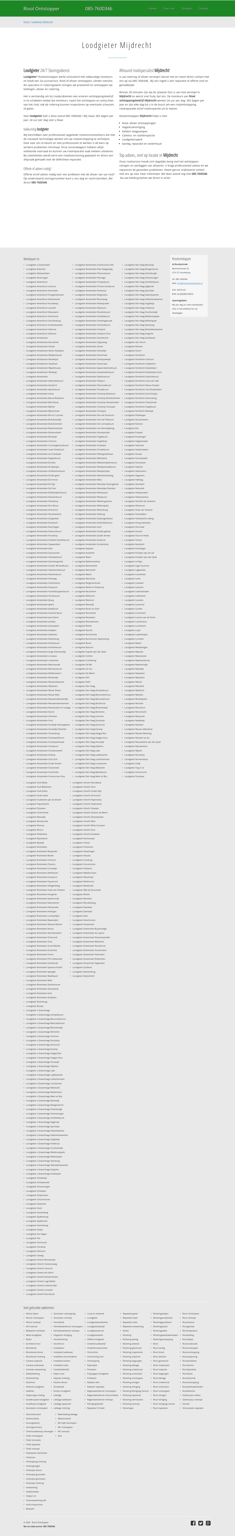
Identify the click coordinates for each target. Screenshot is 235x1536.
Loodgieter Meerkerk (134, 686)
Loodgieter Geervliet (134, 445)
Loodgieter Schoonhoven (38, 1199)
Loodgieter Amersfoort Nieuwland (42, 312)
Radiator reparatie (95, 1386)
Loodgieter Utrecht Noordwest (87, 782)
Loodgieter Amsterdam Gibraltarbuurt (44, 557)
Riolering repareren (132, 1395)
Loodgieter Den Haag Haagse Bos (90, 733)
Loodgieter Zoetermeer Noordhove (89, 945)
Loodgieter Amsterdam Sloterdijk (90, 350)
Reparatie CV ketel (95, 1408)
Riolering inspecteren (133, 1352)
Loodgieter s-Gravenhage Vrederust (43, 1143)
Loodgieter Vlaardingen (84, 851)
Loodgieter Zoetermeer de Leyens (88, 932)
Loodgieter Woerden (82, 898)
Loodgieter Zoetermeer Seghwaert (89, 963)
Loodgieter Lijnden (133, 608)
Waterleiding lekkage (67, 1414)
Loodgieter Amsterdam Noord (40, 711)
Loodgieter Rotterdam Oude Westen (43, 945)
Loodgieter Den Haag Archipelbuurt (92, 690)
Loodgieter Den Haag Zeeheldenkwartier (143, 329)
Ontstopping (93, 1360)
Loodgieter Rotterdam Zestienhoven (43, 984)
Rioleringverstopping (163, 1339)
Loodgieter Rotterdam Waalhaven (42, 975)
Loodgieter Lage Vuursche (136, 565)
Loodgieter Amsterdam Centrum (41, 441)
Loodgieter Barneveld (85, 569)
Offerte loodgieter (95, 1339)
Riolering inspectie (131, 1356)
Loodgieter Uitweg (35, 1255)
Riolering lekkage (131, 1365)
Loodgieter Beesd (83, 574)
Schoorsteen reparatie (192, 1408)
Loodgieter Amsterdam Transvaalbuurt (93, 385)
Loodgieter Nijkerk (133, 750)
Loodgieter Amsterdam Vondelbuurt (92, 449)
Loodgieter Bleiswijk (84, 604)
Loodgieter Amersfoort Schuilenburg (43, 320)
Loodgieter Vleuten (82, 855)
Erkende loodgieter (35, 1386)
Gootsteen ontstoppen (37, 1408)
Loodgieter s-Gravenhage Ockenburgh (44, 1109)
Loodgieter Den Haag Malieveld (90, 767)
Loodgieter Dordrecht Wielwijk (138, 411)
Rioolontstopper (190, 1348)
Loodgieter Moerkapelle (135, 699)
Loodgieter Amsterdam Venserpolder (92, 432)
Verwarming (31, 1487)
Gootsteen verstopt (63, 1317)
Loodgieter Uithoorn (36, 1251)
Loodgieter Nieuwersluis (135, 746)
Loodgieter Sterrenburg (37, 1225)
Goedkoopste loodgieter (37, 1399)
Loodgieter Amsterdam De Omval (42, 479)
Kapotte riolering (62, 1378)
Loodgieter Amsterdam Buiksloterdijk (43, 419)
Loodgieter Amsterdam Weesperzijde (92, 471)
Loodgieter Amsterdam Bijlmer (40, 406)
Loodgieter (92, 1317)
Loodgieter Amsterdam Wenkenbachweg (94, 475)
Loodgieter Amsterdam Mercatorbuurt (44, 668)
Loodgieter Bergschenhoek (87, 583)
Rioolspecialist (189, 1369)
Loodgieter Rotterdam (36, 846)
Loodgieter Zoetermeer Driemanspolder (91, 937)
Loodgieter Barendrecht (86, 565)
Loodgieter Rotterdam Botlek (40, 855)
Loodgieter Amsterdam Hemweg (41, 578)
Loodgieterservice (95, 1330)
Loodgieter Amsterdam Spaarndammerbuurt (96, 367)
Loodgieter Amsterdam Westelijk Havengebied (97, 484)
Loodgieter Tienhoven (36, 1242)
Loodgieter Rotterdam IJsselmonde (42, 898)
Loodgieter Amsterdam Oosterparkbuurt (45, 737)
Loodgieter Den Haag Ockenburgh (140, 273)
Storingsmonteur (34, 1427)
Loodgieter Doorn (132, 350)
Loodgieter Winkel (81, 894)
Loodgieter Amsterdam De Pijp (40, 484)
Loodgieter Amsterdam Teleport (90, 380)
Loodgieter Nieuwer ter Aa (136, 737)
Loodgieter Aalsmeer (36, 269)
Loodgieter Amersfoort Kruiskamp (42, 303)
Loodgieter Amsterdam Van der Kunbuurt (94, 415)
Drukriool (30, 1382)
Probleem (91, 1378)
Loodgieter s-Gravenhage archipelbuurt (44, 1014)
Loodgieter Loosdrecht (135, 625)
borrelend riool (33, 1343)
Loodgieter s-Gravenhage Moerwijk (42, 1100)
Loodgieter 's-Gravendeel (38, 264)
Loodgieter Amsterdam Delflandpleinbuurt (46, 492)
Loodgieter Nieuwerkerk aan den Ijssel (142, 742)
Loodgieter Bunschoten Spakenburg (92, 638)
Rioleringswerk (160, 1330)
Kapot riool (59, 1373)
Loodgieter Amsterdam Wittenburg (91, 509)
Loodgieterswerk (95, 1335)
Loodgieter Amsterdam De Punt (41, 488)
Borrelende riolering (35, 1356)
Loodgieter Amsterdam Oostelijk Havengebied (48, 724)
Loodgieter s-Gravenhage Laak (40, 1070)
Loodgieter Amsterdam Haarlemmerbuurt (45, 569)
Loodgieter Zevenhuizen (84, 920)
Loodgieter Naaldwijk (134, 720)
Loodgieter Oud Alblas (36, 782)
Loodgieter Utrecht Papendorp (87, 799)
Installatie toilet (61, 1365)
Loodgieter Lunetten (134, 638)
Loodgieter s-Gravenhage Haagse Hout (44, 1057)
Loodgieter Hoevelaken (135, 514)
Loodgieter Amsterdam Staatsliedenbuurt (94, 372)
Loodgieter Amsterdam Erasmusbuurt (44, 531)
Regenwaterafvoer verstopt (100, 1399)
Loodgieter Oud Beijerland (38, 786)
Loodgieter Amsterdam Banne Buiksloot (45, 398)
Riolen (126, 1330)
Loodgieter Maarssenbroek (137, 660)
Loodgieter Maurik (133, 681)
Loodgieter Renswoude (37, 821)
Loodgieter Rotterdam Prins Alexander (44, 958)
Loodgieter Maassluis (134, 677)
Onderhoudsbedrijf (96, 1343)
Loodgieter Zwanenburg (84, 971)
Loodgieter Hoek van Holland (138, 509)
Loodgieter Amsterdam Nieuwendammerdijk (47, 699)
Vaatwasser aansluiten (36, 1452)
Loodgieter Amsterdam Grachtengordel (44, 561)
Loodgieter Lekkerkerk (135, 595)
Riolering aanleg (130, 1339)
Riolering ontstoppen (133, 1378)
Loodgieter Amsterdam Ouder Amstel (43, 763)
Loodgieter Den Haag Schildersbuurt (141, 281)
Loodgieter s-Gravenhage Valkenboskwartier (47, 1135)
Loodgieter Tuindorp (36, 1246)
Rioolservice (188, 1365)
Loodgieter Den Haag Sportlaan (139, 290)
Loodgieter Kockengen (135, 548)
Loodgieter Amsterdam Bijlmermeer (43, 411)
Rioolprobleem (189, 1360)
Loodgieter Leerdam (134, 583)
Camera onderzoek (35, 1365)
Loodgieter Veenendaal (84, 838)
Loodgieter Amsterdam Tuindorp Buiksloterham (97, 398)
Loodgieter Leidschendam (136, 591)
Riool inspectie (160, 1369)
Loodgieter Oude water (37, 795)
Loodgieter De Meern (85, 673)
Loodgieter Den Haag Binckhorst (90, 703)
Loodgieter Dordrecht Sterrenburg (140, 398)
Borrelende (31, 1348)
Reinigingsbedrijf (95, 1403)
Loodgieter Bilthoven (85, 595)
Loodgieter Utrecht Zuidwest (86, 834)
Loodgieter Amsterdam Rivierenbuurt (92, 312)
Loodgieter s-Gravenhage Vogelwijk (43, 1139)
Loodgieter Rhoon (34, 829)
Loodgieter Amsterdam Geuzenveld (42, 552)
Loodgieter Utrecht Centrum (39, 1268)
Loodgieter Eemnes (133, 423)
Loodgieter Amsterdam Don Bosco (42, 505)
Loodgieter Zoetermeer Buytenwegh (90, 928)
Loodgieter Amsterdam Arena (40, 393)
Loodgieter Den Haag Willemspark (140, 320)
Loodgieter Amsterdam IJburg (40, 600)
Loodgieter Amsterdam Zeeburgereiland (94, 518)
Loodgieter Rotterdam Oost (39, 941)
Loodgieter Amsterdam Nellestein (42, 686)
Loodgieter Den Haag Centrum (89, 716)
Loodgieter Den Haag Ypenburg (139, 324)
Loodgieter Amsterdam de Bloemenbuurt (45, 471)
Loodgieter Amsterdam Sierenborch (92, 337)
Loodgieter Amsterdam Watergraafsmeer (94, 454)
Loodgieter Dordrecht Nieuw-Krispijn (141, 385)
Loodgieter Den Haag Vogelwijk (139, 303)
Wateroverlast (64, 1418)
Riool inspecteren (161, 1365)
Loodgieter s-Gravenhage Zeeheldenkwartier (47, 1165)
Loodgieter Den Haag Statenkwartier (141, 294)
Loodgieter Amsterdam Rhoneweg (91, 299)
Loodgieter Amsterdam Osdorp (40, 754)
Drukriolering (32, 1378)
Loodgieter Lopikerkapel (136, 634)
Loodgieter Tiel (33, 1238)
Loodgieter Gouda (133, 454)
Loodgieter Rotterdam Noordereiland (43, 932)
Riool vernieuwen (190, 1313)
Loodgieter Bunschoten (86, 634)
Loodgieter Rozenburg (36, 1001)
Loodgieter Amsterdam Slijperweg (91, 342)
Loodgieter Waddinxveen (84, 872)
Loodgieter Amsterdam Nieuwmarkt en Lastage (48, 707)
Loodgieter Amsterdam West (88, 479)
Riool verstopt (189, 1317)
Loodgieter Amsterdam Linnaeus (41, 656)
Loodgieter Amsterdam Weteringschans (93, 501)
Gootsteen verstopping (64, 1313)
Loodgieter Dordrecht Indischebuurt (141, 376)
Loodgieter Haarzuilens (135, 471)
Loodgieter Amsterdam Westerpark (91, 492)
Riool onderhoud (161, 1382)
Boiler (29, 1339)
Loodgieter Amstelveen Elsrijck (40, 346)
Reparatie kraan (130, 1317)
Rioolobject (187, 1339)
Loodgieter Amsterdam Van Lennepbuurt (94, 423)
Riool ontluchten (161, 1386)
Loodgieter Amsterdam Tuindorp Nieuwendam (97, 402)
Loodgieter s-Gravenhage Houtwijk (42, 1062)
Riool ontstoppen (161, 1391)
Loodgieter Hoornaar (134, 526)
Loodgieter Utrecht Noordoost (40, 1294)
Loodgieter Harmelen (134, 484)
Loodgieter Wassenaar (83, 877)
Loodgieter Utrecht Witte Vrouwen (89, 825)
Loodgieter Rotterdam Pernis (39, 954)
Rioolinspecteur (189, 1330)
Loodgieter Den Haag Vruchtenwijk (141, 312)
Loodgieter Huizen (133, 540)
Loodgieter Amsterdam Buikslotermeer (44, 428)
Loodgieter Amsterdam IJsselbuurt (42, 608)
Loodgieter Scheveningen (38, 1186)
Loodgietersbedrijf (96, 1326)
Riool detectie (159, 1356)
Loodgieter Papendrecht (37, 803)
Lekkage (57, 1395)
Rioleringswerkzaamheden (165, 1335)
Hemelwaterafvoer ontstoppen (68, 1326)
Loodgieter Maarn (132, 643)
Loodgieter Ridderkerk (36, 834)
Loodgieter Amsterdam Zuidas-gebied (93, 531)
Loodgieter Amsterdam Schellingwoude (93, 320)
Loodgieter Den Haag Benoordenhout (93, 694)
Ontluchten (92, 1352)
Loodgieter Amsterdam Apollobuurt (43, 389)
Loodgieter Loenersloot (135, 621)
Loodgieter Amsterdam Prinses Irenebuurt (95, 286)
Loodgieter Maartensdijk (136, 664)
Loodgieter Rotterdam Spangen (41, 971)
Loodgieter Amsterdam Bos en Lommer (44, 415)
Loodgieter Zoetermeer (83, 924)
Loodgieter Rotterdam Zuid (39, 993)
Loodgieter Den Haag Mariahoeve (91, 772)
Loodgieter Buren (83, 643)
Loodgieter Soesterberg (37, 1212)
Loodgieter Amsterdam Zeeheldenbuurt (93, 522)
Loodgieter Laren (132, 578)
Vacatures (30, 1457)
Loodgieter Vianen (81, 842)
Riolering (127, 1335)
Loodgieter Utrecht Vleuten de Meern (90, 812)
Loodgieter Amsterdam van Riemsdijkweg (94, 428)
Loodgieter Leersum (133, 587)
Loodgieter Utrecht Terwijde (86, 808)
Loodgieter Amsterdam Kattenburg (42, 638)
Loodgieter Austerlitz (85, 552)
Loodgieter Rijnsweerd (36, 838)
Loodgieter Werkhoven (83, 881)
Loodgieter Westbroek (83, 885)
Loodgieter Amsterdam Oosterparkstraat (45, 742)
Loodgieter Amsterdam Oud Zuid (41, 759)
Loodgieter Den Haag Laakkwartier (91, 754)
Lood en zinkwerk (95, 1313)
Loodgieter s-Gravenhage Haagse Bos (43, 1053)
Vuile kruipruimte (34, 1504)
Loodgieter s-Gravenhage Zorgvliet (42, 1169)
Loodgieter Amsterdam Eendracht (42, 522)
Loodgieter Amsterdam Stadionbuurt (92, 376)
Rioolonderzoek (190, 1343)
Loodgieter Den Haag (85, 686)
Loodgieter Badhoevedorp (87, 561)
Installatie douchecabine (65, 1356)
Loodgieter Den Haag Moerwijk (139, 264)
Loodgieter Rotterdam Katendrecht (42, 902)
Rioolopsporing (189, 1356)
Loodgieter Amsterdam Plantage (90, 277)
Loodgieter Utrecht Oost (84, 786)
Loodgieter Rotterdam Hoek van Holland (45, 889)
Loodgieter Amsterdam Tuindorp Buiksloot (95, 393)
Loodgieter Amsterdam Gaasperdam (43, 544)
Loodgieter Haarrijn (133, 466)
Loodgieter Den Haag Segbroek (139, 286)
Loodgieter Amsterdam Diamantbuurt (44, 497)
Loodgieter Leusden (133, 600)
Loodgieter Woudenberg (84, 902)
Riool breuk (158, 1352)
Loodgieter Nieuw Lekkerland (138, 729)
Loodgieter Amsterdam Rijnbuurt (90, 307)
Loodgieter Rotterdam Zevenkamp (42, 988)
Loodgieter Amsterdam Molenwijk (42, 677)
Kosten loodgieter (62, 1391)
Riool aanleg (159, 1348)
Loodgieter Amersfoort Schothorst (42, 316)
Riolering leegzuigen (132, 1360)
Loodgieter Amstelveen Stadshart (41, 363)
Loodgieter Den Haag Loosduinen (91, 763)
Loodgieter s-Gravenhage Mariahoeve (44, 1092)
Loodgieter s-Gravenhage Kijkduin (42, 1066)
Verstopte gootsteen (35, 1474)
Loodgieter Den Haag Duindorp (90, 720)
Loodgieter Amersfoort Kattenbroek (43, 299)
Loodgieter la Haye (133, 561)
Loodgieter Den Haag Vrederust (139, 307)
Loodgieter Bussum (84, 647)
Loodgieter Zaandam (82, 907)
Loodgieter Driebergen (135, 415)
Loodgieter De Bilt (83, 664)
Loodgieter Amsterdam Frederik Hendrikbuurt (47, 540)
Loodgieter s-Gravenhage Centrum (42, 1036)
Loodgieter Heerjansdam (136, 492)
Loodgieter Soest (34, 1208)
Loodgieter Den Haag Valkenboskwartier (143, 299)
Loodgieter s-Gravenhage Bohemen (43, 1031)
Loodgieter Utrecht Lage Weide (40, 1281)
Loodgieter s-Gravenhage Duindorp (43, 1040)
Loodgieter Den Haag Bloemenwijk (91, 707)
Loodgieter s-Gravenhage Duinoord (43, 1044)
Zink (60, 1435)
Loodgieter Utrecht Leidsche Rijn (41, 1285)
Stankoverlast (32, 1418)
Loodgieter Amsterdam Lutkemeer (42, 660)
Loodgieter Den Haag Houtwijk (89, 742)
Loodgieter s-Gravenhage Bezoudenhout (45, 1023)
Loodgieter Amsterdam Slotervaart (91, 363)
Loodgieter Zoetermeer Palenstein (89, 954)
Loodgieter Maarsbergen (136, 647)
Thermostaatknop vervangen (39, 1431)
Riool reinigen (159, 1395)
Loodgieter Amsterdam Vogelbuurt (91, 436)
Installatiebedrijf (61, 1369)
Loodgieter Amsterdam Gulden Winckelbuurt (47, 565)
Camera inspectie (34, 1360)
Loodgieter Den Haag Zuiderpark (139, 337)
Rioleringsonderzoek (163, 1317)
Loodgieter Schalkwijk (36, 1177)
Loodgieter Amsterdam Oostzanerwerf (44, 750)
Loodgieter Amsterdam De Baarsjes (42, 466)
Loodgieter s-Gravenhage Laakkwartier (44, 1074)
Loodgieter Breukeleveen (87, 621)
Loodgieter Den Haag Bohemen (90, 711)
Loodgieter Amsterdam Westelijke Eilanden (95, 488)
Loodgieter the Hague (36, 1234)
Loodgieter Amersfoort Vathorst (41, 329)
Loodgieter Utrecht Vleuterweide (88, 817)
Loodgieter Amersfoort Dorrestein (42, 290)
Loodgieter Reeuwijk (36, 817)
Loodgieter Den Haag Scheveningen (141, 277)
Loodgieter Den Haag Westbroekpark (141, 316)
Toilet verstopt (33, 1448)
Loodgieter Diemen (133, 346)
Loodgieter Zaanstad (82, 911)
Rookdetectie (188, 1391)
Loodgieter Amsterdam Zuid (88, 526)
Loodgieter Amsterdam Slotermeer (91, 355)
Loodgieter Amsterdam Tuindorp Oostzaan (95, 406)
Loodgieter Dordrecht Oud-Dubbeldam (143, 389)
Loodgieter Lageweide (134, 569)
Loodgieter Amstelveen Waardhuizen (43, 367)
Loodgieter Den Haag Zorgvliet (138, 333)
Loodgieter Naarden (133, 724)
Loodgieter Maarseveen (135, 656)
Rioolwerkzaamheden (192, 1386)
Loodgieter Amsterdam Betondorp (42, 402)
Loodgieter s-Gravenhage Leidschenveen (45, 1079)
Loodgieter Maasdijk (134, 668)
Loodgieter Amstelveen (37, 337)
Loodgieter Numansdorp (136, 759)
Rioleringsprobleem (162, 1322)
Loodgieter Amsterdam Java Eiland (42, 617)
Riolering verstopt (131, 1403)
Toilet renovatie (33, 1440)
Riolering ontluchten (132, 1373)
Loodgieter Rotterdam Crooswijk (41, 868)
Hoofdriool (59, 1343)
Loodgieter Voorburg (82, 860)
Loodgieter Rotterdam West (39, 980)
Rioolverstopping (190, 1382)
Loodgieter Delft (82, 681)
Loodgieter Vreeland (82, 868)
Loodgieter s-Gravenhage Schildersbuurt (45, 1117)
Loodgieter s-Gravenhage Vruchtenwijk (44, 1148)
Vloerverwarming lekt (36, 1500)
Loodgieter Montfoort (134, 707)
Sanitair (186, 1403)
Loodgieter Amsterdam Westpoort (91, 497)
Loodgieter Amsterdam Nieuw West (42, 694)
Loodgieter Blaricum (84, 600)
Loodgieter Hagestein (134, 475)
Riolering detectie (131, 1343)
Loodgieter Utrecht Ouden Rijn (87, 791)
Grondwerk (59, 1322)
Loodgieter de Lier (83, 668)
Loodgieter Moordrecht (135, 711)
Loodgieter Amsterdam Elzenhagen (42, 526)
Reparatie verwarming (133, 1326)
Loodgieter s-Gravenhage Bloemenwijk (44, 1027)
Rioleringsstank (160, 1326)
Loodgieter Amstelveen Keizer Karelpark (45, 350)
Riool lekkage (159, 1378)
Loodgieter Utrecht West (84, 821)
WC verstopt (63, 1431)
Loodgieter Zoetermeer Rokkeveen (89, 958)
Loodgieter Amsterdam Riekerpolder (92, 303)
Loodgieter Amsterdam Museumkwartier (45, 681)
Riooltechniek (189, 1378)
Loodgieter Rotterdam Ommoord (41, 937)
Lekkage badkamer (62, 1399)
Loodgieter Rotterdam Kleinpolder (42, 907)
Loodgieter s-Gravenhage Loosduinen (44, 1083)
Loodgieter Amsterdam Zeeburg (90, 514)
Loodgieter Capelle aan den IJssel (90, 651)
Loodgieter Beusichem (85, 591)
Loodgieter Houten (133, 531)
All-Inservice (31, 1326)
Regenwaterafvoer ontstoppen (101, 1391)
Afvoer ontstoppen (35, 1317)
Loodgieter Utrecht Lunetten (39, 1289)
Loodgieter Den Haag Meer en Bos (91, 776)
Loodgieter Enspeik (133, 432)
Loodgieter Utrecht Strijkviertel (87, 803)
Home (27, 21)
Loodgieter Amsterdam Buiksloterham (44, 423)
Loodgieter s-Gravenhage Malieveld (43, 1087)
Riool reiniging (160, 1399)
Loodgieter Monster (133, 703)
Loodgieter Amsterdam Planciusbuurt (92, 273)
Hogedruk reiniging (63, 1335)
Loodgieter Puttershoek (37, 812)
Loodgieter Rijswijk (35, 842)
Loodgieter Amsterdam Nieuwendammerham (47, 703)
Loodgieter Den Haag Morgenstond (141, 269)
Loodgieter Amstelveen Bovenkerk (42, 342)
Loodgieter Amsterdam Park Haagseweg (94, 269)
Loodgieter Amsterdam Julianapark (42, 625)
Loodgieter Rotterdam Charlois (40, 864)
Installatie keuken (62, 1360)
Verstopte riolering (35, 1483)
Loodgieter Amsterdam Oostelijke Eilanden (46, 729)
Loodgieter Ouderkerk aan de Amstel (43, 799)
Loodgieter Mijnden (133, 694)
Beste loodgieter (33, 1335)
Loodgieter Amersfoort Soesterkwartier (44, 324)
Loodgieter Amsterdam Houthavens (43, 595)
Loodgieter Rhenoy (35, 825)
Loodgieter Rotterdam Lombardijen (43, 915)
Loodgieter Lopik (132, 630)
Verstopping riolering (36, 1461)
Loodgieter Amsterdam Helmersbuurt (43, 574)
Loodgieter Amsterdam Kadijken (41, 630)
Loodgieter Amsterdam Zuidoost (90, 540)
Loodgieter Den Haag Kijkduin (89, 746)
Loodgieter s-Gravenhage (38, 1010)
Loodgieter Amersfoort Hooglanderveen (45, 294)
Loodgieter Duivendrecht (136, 419)
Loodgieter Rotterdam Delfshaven (42, 872)
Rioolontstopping (190, 1352)
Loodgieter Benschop (85, 578)
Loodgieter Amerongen (37, 277)
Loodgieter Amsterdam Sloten (89, 346)
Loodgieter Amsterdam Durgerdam (42, 518)
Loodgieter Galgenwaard (136, 441)
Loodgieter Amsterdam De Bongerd (42, 475)
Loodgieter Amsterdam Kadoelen (41, 634)
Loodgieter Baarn (83, 557)
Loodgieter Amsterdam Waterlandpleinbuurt (96, 462)
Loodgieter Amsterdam (37, 376)
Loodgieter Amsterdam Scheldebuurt (92, 316)
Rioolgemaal (188, 1326)
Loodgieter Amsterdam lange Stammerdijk (46, 651)
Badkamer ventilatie (35, 1330)
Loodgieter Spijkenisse (36, 1220)
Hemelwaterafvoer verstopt (66, 1330)
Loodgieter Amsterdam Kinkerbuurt (43, 643)
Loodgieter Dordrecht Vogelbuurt (140, 406)
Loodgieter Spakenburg (37, 1216)
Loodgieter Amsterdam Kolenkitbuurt (44, 647)
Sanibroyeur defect (191, 1395)
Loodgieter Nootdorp (134, 754)
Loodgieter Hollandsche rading (139, 518)
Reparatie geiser (130, 1313)
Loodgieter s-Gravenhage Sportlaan (43, 1126)
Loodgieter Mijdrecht (42, 21)
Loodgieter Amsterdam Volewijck (90, 445)
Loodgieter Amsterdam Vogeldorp (91, 441)
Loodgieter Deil (82, 677)
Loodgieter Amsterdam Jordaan (41, 621)
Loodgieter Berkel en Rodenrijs (89, 587)
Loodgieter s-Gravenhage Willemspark (44, 1156)
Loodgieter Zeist (80, 915)
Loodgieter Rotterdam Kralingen (41, 911)
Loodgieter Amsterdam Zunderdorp (92, 544)
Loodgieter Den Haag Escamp (89, 729)
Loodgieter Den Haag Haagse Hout (91, 737)
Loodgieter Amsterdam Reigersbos (91, 294)
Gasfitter (30, 1391)
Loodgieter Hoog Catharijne (137, 522)
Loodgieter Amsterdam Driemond (42, 509)
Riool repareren (160, 1408)
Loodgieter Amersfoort (37, 281)
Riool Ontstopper (42, 8)
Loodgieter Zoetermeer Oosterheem (89, 950)
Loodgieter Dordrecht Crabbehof (140, 363)
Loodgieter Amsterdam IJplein (40, 604)
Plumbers (91, 1369)
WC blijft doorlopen (67, 1422)
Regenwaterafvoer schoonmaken (102, 1395)
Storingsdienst (33, 1422)
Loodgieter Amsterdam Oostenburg (43, 733)
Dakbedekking (33, 1373)
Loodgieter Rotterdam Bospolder (41, 851)
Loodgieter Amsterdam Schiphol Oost (93, 333)
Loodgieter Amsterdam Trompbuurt (92, 389)
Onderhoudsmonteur (97, 1348)
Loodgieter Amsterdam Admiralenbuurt (44, 380)
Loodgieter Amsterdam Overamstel (42, 767)
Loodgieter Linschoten (135, 612)
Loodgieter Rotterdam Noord (40, 928)
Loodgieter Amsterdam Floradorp (42, 535)
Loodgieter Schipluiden (37, 1195)
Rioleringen (128, 1408)
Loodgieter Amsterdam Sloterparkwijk (93, 359)
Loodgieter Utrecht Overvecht (87, 795)
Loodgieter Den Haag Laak (87, 750)
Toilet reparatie (33, 1444)
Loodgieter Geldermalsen (136, 449)
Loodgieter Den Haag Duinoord (90, 724)
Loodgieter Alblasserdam (38, 273)
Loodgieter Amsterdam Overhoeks (42, 772)
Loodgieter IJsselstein (134, 544)
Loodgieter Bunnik (84, 630)
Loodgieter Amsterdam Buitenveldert (43, 432)
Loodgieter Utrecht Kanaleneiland (42, 1276)
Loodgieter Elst (131, 428)
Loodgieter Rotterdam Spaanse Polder (44, 967)
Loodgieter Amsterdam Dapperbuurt (43, 458)
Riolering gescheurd (132, 1348)
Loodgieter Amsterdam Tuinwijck (90, 411)
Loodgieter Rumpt (34, 1006)
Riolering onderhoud (133, 1369)
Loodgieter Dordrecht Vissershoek (140, 402)
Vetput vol (31, 1495)
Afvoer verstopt (33, 1322)
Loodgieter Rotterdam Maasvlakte (42, 920)
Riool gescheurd (160, 1360)
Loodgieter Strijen (34, 1229)
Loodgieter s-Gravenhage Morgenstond (44, 1105)
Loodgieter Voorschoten (84, 864)
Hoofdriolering (61, 1339)
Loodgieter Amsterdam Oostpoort (42, 746)
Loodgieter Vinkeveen (83, 846)
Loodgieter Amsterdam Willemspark (92, 505)
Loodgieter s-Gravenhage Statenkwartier (45, 1130)
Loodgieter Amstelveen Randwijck (42, 359)
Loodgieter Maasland (134, 673)
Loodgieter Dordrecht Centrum (139, 359)
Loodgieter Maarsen (133, 651)
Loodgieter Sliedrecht (36, 1203)
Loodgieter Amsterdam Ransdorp (90, 290)
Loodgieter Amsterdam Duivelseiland (43, 514)
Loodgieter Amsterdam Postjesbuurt (92, 281)
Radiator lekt (93, 1382)
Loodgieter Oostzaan (134, 776)
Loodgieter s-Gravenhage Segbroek (42, 1122)
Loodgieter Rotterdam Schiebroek (42, 963)
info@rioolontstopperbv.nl (190, 283)
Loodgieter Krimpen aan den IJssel (140, 557)
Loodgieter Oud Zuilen (37, 791)
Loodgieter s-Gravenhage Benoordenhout (46, 1019)
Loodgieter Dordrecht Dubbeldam (140, 367)
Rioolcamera (188, 1322)
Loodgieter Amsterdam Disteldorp (42, 501)
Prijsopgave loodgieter (98, 1373)
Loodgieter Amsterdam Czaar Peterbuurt (45, 449)
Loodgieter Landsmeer (135, 574)
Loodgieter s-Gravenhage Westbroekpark (45, 1152)
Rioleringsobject (160, 1313)
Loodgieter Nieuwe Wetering (137, 733)
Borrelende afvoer (34, 1352)
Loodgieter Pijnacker (36, 808)
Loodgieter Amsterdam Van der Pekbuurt (94, 419)
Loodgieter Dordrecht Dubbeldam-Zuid (143, 372)
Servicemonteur (33, 1414)
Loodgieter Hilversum (134, 505)
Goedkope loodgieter (36, 1403)
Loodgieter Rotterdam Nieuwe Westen (44, 924)
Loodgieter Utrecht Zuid (84, 829)
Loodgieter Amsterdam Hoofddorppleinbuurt (47, 591)
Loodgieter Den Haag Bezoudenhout (92, 699)
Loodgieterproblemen (97, 1322)
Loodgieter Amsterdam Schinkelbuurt (92, 324)
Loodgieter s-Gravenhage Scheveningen (45, 1113)
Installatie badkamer (63, 1352)
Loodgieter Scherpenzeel (37, 1182)
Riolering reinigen (131, 1382)
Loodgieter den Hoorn (135, 342)
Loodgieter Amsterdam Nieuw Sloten (43, 690)
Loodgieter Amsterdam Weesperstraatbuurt (95, 466)
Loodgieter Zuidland (82, 967)
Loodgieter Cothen (84, 656)
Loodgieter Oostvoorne (135, 772)
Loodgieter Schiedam (36, 1191)
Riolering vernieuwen (133, 1399)
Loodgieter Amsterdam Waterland (91, 458)
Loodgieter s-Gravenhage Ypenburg (43, 1160)
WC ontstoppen (65, 1427)
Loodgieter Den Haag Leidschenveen (92, 759)
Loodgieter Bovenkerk (85, 612)
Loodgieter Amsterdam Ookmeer (41, 716)
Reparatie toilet (130, 1322)
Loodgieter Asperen (84, 548)
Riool (155, 1343)
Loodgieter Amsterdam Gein (39, 548)
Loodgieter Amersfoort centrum (41, 286)
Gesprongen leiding (35, 1395)
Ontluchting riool (95, 1356)
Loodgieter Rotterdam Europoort (41, 877)
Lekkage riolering (62, 1408)
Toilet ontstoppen (34, 1435)
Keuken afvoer (60, 1382)
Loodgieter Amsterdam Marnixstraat (43, 664)
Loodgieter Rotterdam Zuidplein (41, 997)
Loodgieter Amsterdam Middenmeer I (44, 673)
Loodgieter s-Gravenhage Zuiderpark (43, 1173)
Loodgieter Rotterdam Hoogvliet (41, 894)
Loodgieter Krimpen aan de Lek (139, 552)
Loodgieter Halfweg (133, 479)
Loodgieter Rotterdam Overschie (41, 950)
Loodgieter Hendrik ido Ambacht (140, 501)
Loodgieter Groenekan (135, 462)
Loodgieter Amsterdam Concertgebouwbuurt (47, 445)
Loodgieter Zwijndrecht (84, 975)
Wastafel (30, 1508)
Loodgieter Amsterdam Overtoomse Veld (94, 264)
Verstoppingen (33, 1466)
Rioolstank (187, 1373)
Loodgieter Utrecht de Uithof (39, 1272)
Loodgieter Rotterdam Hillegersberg (43, 885)
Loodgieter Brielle (83, 625)
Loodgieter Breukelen (85, 617)
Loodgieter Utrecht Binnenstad (40, 1259)
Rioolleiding (188, 1335)
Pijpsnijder (92, 1365)
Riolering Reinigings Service (136, 1391)
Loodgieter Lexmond (134, 604)
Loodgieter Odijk (132, 763)
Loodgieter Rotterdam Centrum (41, 860)
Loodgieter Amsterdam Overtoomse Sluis (45, 776)
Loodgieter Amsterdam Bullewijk (41, 436)
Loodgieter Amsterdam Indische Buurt (44, 612)
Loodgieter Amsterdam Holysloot (41, 587)
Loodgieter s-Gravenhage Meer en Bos (44, 1096)
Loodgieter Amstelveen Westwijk (41, 372)
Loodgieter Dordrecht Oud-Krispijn (141, 393)
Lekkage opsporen (62, 1403)
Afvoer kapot (32, 1313)
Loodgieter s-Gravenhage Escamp (42, 1049)
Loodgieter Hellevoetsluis (136, 497)
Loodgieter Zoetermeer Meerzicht (88, 941)
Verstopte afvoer (34, 1470)
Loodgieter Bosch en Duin (87, 608)
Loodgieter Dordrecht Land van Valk (141, 380)
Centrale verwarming (36, 1369)
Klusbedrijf (59, 1386)
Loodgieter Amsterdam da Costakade (43, 454)
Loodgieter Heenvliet (134, 488)
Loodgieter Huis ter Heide (136, 535)
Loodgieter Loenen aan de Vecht (139, 617)
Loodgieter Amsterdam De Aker (41, 462)
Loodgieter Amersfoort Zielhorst (41, 333)
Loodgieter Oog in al (134, 767)
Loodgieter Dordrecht (134, 355)
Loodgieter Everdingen (135, 436)
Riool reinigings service (164, 1403)
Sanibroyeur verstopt (192, 1399)
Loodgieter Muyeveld (134, 716)
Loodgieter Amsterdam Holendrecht (43, 583)
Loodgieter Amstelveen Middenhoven (44, 355)
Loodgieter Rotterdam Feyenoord (42, 881)
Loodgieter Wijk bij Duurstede (87, 889)
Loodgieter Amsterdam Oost (39, 720)
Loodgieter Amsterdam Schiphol (90, 329)
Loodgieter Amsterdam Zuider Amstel (92, 535)
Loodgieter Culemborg (85, 660)
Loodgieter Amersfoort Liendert (41, 307)
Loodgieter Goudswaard (135, 458)
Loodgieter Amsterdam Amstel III (41, 385)
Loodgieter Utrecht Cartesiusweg (41, 1264)
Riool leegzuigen (161, 1373)
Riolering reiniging (131, 1386)
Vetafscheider (32, 1491)
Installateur (59, 1348)
